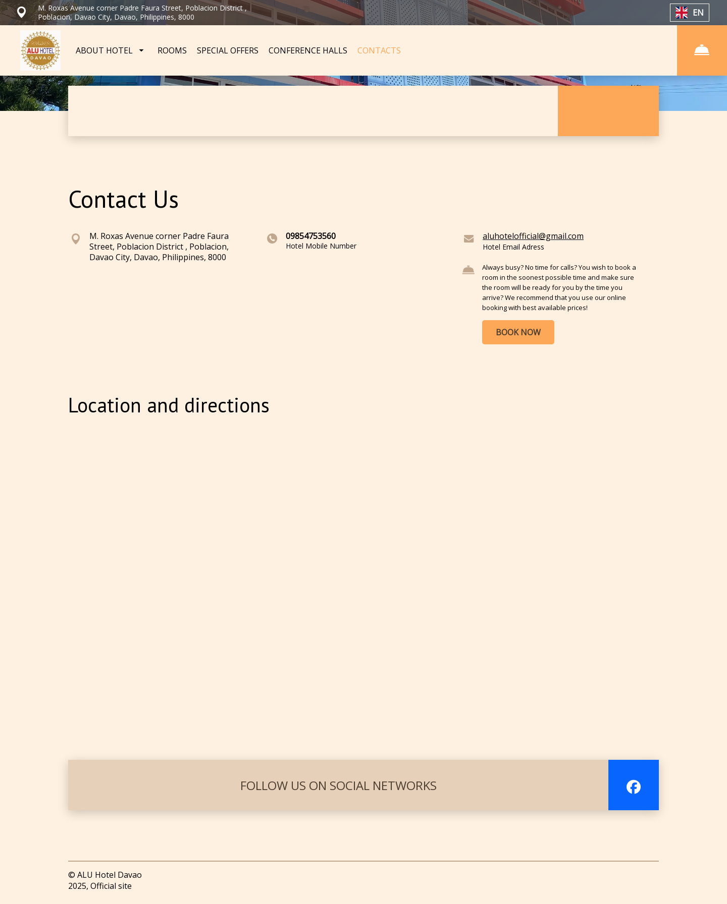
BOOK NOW (518, 332)
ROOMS (172, 50)
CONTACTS (379, 50)
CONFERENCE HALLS (308, 50)
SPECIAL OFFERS (227, 50)
